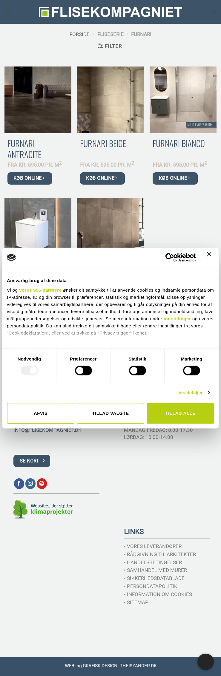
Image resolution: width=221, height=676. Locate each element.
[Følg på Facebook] (19, 483)
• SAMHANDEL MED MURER (155, 570)
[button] (8, 12)
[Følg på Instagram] (30, 483)
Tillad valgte (110, 413)
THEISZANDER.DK (138, 666)
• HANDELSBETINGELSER (153, 562)
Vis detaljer (191, 392)
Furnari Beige (103, 143)
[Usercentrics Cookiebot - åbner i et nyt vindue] (170, 257)
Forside (80, 34)
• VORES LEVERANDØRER (153, 546)
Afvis (40, 413)
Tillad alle (180, 413)
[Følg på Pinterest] (42, 483)
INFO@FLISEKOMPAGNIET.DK (47, 430)
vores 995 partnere (40, 289)
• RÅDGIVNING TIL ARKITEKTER (160, 554)
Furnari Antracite (24, 149)
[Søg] (214, 12)
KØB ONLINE (28, 178)
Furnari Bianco (179, 143)
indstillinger (177, 318)
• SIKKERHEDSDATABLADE (154, 578)
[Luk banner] (210, 257)
